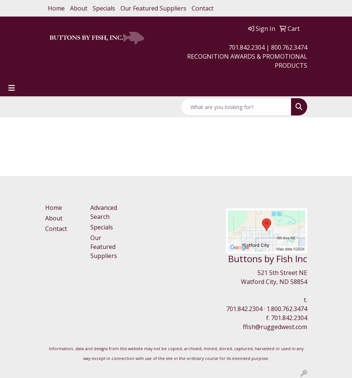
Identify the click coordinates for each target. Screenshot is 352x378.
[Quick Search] (236, 106)
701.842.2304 (244, 309)
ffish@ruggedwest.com (275, 327)
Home (56, 8)
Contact (202, 8)
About (78, 8)
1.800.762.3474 (287, 309)
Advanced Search (103, 212)
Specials (104, 8)
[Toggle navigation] (12, 88)
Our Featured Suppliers (153, 8)
